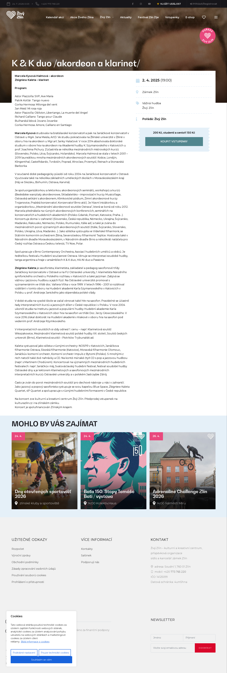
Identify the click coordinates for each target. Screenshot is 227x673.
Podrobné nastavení (24, 652)
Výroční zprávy (21, 555)
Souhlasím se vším (41, 659)
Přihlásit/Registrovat (203, 3)
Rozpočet (18, 548)
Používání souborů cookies (29, 575)
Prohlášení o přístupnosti (28, 582)
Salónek (86, 555)
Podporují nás (90, 562)
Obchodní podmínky (25, 562)
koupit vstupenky (174, 141)
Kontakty (87, 548)
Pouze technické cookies (55, 652)
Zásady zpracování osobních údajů (34, 568)
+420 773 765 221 (50, 3)
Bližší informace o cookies (35, 641)
